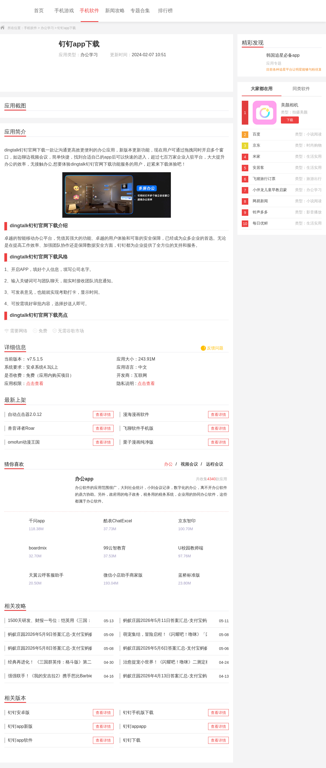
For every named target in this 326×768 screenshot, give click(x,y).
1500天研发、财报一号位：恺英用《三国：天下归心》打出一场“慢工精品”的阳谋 (50, 620)
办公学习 (47, 28)
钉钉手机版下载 (165, 712)
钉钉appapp (165, 726)
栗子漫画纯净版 (165, 442)
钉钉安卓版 (50, 712)
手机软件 (30, 28)
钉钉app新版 (50, 726)
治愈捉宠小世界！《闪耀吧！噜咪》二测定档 (165, 662)
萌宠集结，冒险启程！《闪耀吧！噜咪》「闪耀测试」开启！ (165, 634)
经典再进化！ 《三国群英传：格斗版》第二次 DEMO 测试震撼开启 (50, 662)
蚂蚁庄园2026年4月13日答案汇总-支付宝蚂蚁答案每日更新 (165, 676)
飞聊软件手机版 (165, 428)
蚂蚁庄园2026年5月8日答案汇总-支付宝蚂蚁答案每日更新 (50, 648)
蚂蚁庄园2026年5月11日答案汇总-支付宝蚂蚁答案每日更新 (165, 620)
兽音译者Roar (50, 428)
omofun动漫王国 (50, 442)
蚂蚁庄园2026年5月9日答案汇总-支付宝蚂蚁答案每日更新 (50, 634)
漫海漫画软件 (165, 414)
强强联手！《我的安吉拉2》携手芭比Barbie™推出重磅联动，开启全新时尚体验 (50, 676)
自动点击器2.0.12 (50, 414)
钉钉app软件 (50, 740)
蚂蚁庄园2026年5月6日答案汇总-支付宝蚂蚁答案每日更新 (165, 648)
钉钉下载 (165, 740)
